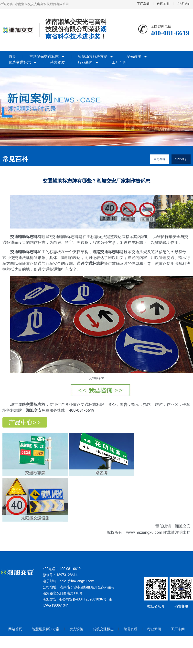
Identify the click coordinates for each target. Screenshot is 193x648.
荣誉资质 (57, 62)
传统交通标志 (23, 62)
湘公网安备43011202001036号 (82, 599)
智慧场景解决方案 (95, 56)
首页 (12, 56)
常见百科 (159, 159)
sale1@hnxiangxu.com (77, 581)
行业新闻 (88, 62)
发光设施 (137, 56)
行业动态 (181, 159)
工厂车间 (119, 62)
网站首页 (15, 629)
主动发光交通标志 (47, 56)
